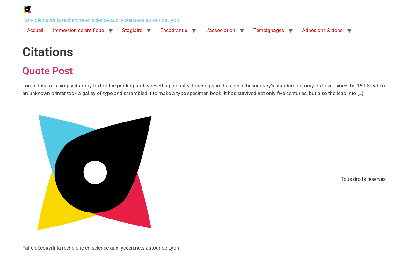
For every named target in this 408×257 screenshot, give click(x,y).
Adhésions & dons (322, 30)
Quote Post (47, 71)
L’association (220, 30)
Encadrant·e (173, 30)
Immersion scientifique (78, 30)
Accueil (35, 30)
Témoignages (268, 30)
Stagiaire (132, 30)
